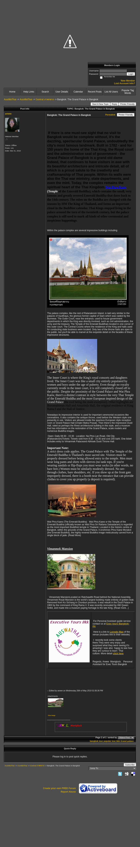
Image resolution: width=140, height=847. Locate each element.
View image (51, 715)
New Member (128, 80)
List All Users (111, 91)
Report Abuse (68, 791)
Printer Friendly (127, 104)
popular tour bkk (111, 741)
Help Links (28, 91)
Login (130, 74)
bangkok (94, 741)
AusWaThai (10, 99)
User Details (61, 91)
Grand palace (127, 741)
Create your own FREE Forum (59, 788)
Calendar (78, 91)
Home (12, 91)
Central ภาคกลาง (45, 99)
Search (45, 91)
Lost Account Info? (124, 83)
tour (101, 741)
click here (118, 653)
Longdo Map (116, 632)
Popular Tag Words (128, 91)
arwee (8, 113)
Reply (114, 104)
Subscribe (130, 765)
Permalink (110, 115)
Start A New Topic (100, 104)
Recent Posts (95, 91)
